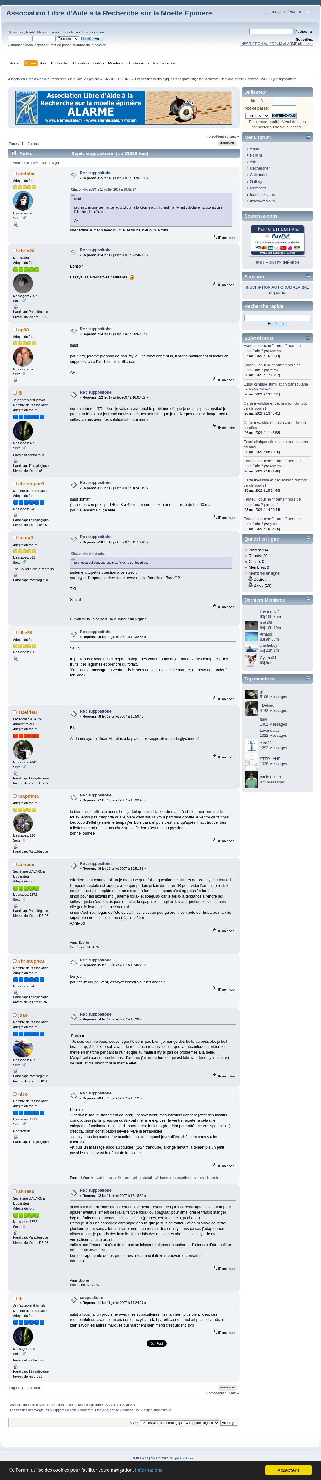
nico (23, 1094)
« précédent (214, 136)
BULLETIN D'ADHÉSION (277, 263)
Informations (150, 1470)
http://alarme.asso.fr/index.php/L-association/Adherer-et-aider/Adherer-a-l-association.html (156, 1178)
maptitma (28, 796)
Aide (253, 162)
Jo (262, 79)
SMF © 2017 (159, 1458)
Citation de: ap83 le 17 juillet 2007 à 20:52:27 (103, 189)
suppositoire (91, 1298)
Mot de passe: (256, 108)
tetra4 (274, 370)
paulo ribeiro (270, 777)
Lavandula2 (269, 612)
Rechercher (260, 168)
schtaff (25, 537)
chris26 (240, 79)
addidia (26, 173)
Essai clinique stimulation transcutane (276, 384)
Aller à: (134, 1423)
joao (23, 1015)
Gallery (256, 181)
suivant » (232, 136)
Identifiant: (260, 101)
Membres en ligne (264, 573)
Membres (258, 188)
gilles (253, 427)
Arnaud (266, 634)
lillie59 (25, 632)
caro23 (265, 743)
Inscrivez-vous (262, 201)
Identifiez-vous (262, 194)
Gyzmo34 (268, 658)
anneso (253, 79)
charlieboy (268, 645)
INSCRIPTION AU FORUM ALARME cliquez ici (276, 43)
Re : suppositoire (96, 173)
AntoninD (276, 351)
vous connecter (63, 32)
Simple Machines (181, 1458)
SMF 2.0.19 (140, 1458)
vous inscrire (95, 32)
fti (20, 392)
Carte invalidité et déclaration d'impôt (275, 403)
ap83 (23, 329)
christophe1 (31, 483)
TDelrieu (27, 712)
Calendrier (259, 175)
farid (252, 447)
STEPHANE (270, 759)
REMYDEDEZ (259, 389)
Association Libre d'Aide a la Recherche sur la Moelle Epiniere (109, 13)
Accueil (256, 149)
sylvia (229, 79)
